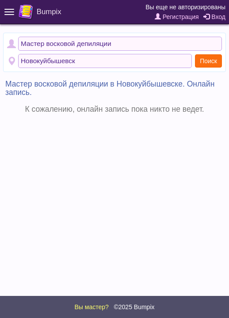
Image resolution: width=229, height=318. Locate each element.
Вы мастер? (91, 306)
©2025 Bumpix (134, 306)
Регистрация (177, 16)
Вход (214, 16)
